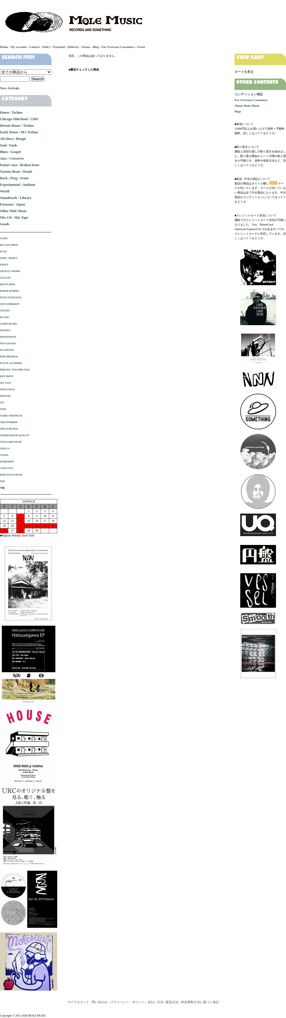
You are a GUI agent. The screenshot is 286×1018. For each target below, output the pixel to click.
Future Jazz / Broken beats (19, 165)
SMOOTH (5, 396)
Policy (46, 47)
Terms (86, 47)
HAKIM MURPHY (9, 291)
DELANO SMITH (9, 245)
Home (4, 47)
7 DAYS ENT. (6, 468)
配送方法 (172, 1002)
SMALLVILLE (7, 389)
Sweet (141, 47)
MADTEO (5, 330)
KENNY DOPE (7, 284)
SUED (3, 409)
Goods (4, 224)
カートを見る (244, 71)
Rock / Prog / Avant (14, 178)
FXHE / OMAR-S (8, 258)
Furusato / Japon (12, 204)
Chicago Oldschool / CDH (19, 119)
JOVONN (5, 310)
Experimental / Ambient (17, 185)
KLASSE (4, 317)
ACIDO (4, 238)
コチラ (259, 133)
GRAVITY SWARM (10, 271)
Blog (96, 47)
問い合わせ (100, 1002)
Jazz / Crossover (12, 158)
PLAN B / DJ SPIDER (11, 363)
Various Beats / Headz (16, 172)
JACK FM (5, 278)
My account (18, 47)
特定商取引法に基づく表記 (200, 1002)
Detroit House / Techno (16, 126)
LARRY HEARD (8, 324)
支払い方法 (155, 1002)
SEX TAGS (5, 383)
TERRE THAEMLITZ (11, 416)
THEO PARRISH (8, 422)
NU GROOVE (7, 350)
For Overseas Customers (118, 47)
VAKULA (5, 448)
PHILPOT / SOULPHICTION (15, 370)
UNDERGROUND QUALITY (14, 435)
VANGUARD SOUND (11, 442)
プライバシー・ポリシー (127, 1002)
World (4, 191)
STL (2, 402)
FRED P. (4, 264)
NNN (2, 481)
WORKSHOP (7, 461)
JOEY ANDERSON (9, 304)
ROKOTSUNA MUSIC (11, 475)
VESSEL (4, 455)
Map (238, 111)
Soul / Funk (8, 145)
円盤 (2, 488)
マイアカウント (78, 1002)
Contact (34, 47)
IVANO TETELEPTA (10, 297)
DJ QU (3, 251)
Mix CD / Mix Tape (14, 218)
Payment (59, 47)
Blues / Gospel (10, 152)
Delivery (73, 47)
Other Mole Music (13, 211)
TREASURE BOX (9, 429)
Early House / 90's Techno (19, 132)
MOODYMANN (8, 337)
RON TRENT (6, 376)
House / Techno (11, 112)
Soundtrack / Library (15, 198)
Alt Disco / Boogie (13, 139)
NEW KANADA (8, 343)
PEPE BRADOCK (9, 356)
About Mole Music (247, 105)
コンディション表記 (249, 94)
